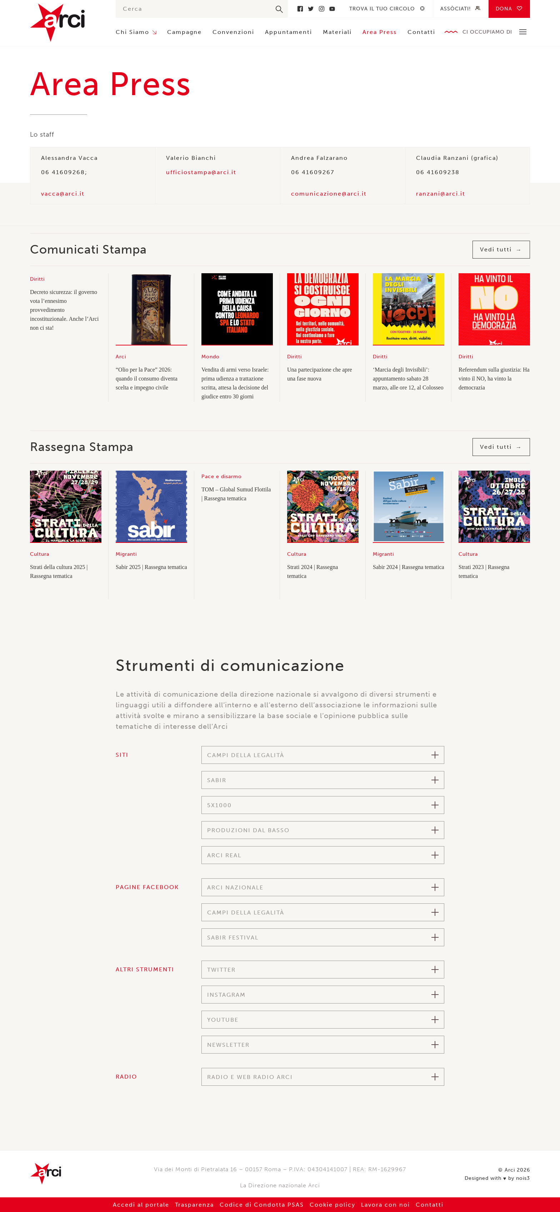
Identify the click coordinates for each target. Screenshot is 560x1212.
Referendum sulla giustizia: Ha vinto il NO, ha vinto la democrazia (494, 379)
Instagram (321, 9)
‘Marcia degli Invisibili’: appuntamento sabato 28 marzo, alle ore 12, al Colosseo (408, 379)
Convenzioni (233, 32)
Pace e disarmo (221, 476)
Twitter (310, 9)
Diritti (37, 279)
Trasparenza (194, 1204)
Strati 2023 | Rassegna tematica (484, 571)
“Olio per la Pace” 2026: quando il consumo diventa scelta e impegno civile (147, 379)
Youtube (332, 9)
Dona (504, 9)
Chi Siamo (132, 32)
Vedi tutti (496, 249)
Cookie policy (332, 1204)
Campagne (184, 32)
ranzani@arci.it (440, 193)
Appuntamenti (288, 32)
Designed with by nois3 (497, 1178)
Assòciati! (455, 9)
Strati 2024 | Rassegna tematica (312, 571)
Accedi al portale (141, 1204)
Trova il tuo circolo (382, 9)
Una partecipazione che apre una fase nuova (319, 374)
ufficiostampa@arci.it (201, 172)
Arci (65, 23)
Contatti (421, 32)
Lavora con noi (385, 1204)
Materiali (337, 32)
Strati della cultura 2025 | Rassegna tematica (59, 571)
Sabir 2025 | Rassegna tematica (151, 567)
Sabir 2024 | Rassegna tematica (408, 567)
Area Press (379, 32)
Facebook (300, 9)
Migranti (126, 554)
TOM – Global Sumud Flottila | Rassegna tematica (236, 493)
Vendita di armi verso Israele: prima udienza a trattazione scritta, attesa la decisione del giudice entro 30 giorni (235, 383)
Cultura (39, 554)
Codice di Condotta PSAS (262, 1204)
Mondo (210, 357)
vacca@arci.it (63, 193)
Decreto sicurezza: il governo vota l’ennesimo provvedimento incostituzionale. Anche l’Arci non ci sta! (64, 310)
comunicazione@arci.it (329, 193)
